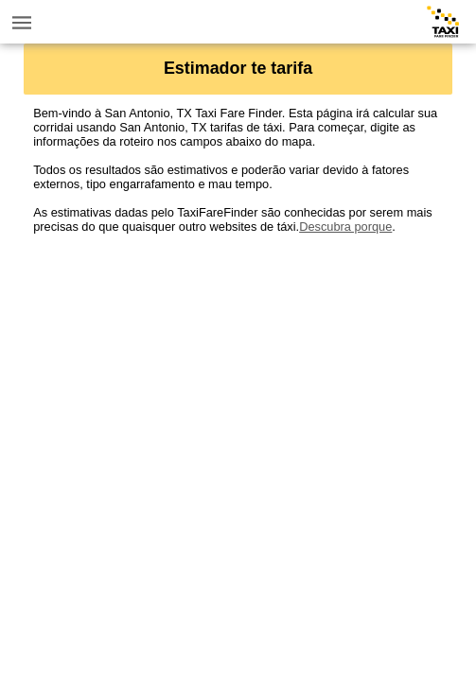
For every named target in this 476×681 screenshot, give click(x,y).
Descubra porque (345, 226)
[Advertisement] (238, 366)
